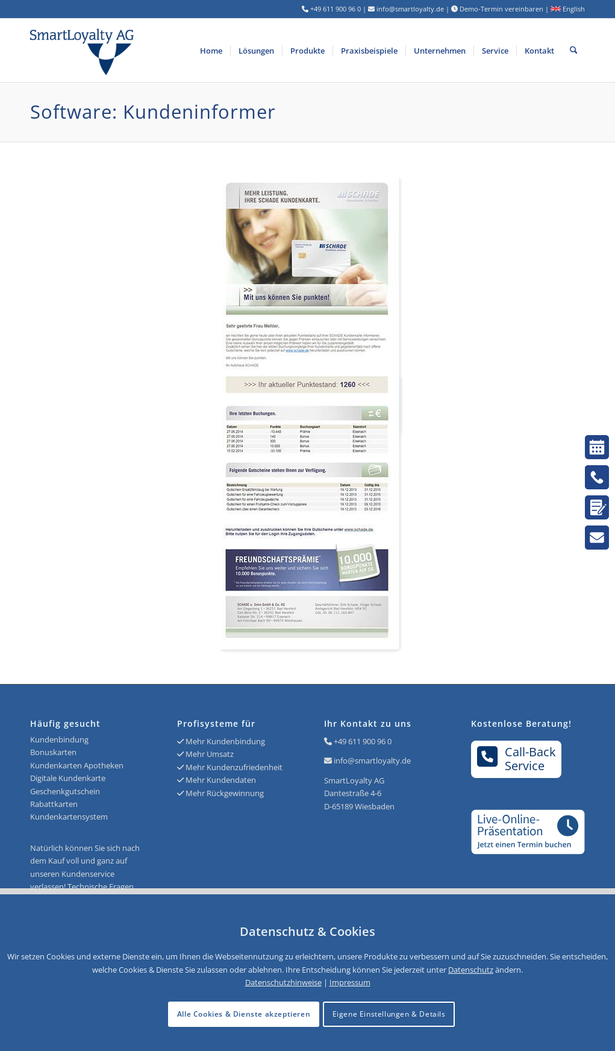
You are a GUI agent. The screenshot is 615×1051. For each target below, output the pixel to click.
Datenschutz (470, 969)
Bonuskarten (53, 752)
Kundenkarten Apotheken (76, 765)
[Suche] (573, 50)
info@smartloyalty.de (372, 760)
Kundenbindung (59, 739)
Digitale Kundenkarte (67, 778)
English (568, 8)
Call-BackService (516, 759)
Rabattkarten (54, 803)
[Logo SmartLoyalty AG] (141, 50)
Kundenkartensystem (69, 816)
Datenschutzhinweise (283, 982)
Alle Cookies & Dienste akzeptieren (243, 1014)
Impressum (349, 982)
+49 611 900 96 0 (363, 741)
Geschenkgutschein (65, 791)
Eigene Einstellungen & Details (389, 1014)
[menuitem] (211, 50)
